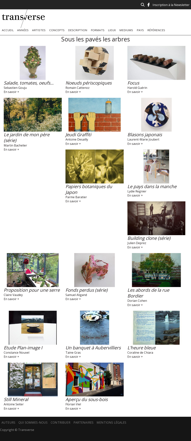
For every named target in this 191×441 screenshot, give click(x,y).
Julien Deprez (136, 243)
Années (23, 30)
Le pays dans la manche (151, 186)
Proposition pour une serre (32, 290)
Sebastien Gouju (15, 88)
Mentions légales (111, 422)
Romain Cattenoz (77, 88)
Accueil (8, 30)
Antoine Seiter (14, 404)
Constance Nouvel (16, 352)
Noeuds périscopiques (88, 83)
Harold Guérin (137, 88)
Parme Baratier (76, 197)
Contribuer (60, 422)
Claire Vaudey (13, 295)
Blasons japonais (144, 134)
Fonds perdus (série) (86, 290)
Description (77, 30)
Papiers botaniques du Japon (88, 189)
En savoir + (11, 92)
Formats (97, 30)
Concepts (57, 30)
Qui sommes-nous (33, 422)
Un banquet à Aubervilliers (93, 348)
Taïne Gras (73, 352)
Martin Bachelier (15, 145)
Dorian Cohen (137, 301)
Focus (133, 83)
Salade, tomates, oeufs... (29, 83)
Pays (140, 30)
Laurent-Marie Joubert (143, 139)
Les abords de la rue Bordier (148, 293)
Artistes (39, 30)
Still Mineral (16, 399)
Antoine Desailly (76, 139)
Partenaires (83, 422)
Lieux (112, 30)
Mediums (126, 30)
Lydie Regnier (136, 191)
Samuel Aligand (76, 295)
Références (156, 30)
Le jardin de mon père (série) (26, 137)
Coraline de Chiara (140, 352)
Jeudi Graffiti (78, 134)
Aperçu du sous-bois (86, 399)
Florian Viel (73, 404)
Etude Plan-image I (23, 348)
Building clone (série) (148, 238)
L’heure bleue (141, 348)
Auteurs (8, 422)
